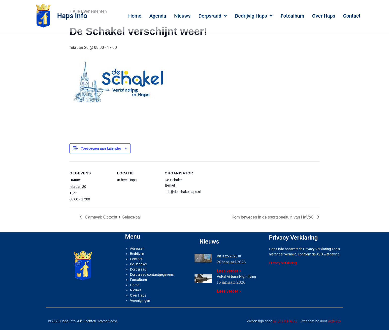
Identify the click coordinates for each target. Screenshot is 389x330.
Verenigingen (140, 300)
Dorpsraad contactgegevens (152, 274)
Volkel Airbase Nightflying (236, 276)
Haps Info (72, 16)
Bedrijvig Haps (254, 16)
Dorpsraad (212, 16)
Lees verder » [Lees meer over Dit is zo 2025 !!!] (229, 271)
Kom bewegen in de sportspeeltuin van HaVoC (273, 217)
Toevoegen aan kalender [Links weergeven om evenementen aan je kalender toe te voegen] (101, 148)
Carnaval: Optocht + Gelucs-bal (112, 217)
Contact (351, 16)
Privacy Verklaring (283, 263)
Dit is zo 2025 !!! (229, 256)
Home (134, 16)
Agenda (157, 16)
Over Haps (323, 16)
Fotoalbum (292, 16)
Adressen (137, 248)
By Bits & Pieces (285, 321)
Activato (334, 321)
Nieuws (182, 16)
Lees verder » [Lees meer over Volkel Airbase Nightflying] (229, 291)
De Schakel (138, 264)
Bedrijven (137, 254)
